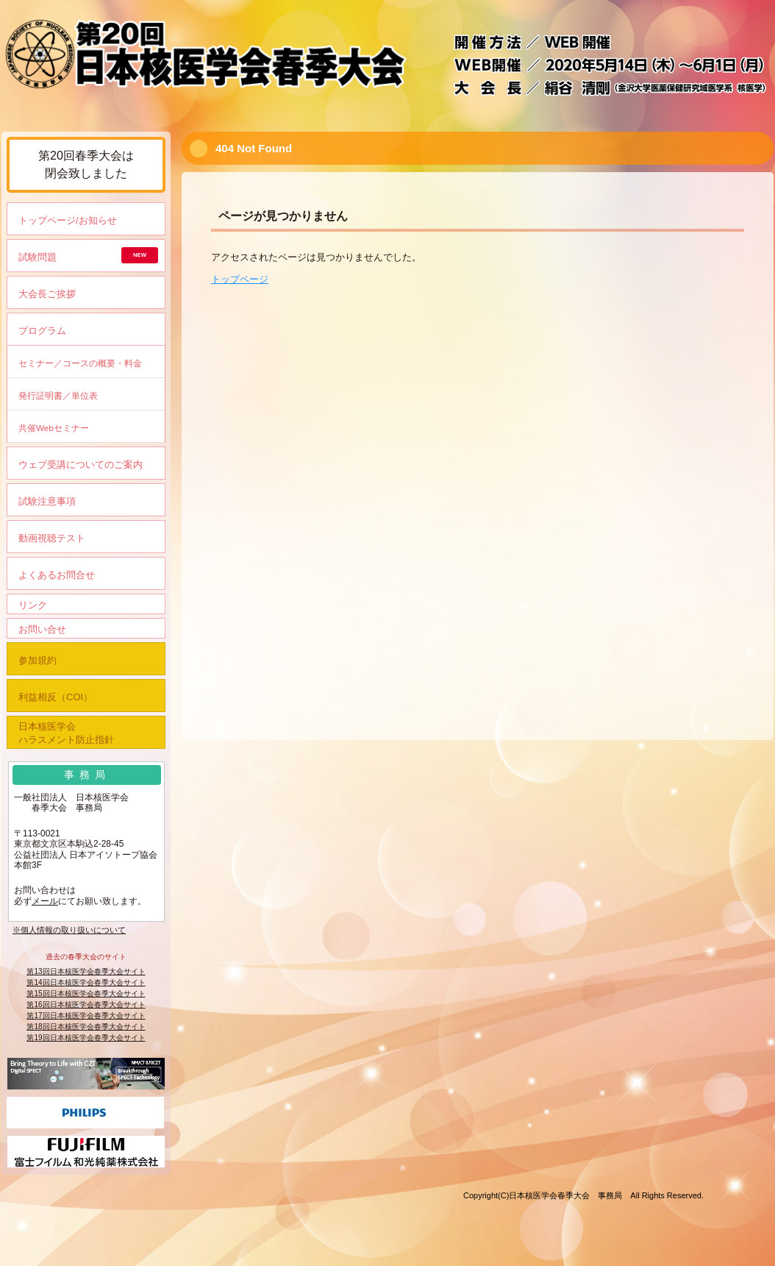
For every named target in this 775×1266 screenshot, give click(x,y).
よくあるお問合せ (56, 574)
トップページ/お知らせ (67, 220)
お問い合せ (42, 629)
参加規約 (37, 660)
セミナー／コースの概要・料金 (80, 363)
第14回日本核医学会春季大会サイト (85, 982)
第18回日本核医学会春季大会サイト (85, 1027)
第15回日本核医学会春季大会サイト (85, 993)
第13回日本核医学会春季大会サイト (85, 971)
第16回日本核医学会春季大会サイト (85, 1004)
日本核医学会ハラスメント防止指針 (66, 733)
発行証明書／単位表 (58, 395)
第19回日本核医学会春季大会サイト (85, 1038)
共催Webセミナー (53, 428)
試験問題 (37, 257)
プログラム (42, 330)
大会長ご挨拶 (47, 293)
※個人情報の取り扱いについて (69, 929)
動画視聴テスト (51, 538)
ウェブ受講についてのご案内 (80, 464)
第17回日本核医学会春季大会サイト (85, 1015)
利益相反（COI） (55, 697)
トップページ (239, 279)
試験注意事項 (47, 501)
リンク (32, 605)
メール (45, 901)
